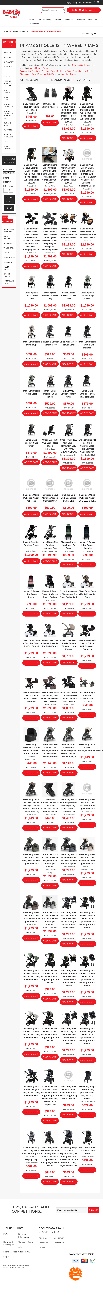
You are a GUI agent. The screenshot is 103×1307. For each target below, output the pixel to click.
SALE (6, 142)
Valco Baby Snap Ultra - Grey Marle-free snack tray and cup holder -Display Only (31, 1154)
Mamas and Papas (9, 282)
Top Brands (8, 220)
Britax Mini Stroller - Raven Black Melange (87, 345)
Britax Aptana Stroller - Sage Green (87, 296)
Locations (92, 20)
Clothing (8, 67)
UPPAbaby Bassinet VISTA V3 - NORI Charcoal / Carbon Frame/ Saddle (31, 750)
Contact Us (34, 24)
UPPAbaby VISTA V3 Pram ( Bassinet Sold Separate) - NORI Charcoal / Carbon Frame (69, 805)
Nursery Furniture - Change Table (9, 114)
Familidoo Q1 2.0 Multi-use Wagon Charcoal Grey (50, 498)
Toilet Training (8, 147)
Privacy (42, 1247)
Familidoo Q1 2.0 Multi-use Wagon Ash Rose (31, 498)
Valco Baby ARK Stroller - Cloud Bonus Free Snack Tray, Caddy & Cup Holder (50, 1034)
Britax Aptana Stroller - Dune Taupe (31, 296)
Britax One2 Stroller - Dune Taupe (50, 394)
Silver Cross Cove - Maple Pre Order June (87, 594)
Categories (9, 44)
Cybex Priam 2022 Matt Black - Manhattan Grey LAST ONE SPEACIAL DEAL (68, 446)
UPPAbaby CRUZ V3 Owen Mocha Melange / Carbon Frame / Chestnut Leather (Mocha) (31, 805)
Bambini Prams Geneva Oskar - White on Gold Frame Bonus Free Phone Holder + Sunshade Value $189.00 (68, 174)
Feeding (7, 76)
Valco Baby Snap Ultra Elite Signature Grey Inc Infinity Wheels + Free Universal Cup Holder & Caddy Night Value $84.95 (69, 1157)
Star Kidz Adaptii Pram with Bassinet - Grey (87, 695)
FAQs (5, 1234)
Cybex (6, 253)
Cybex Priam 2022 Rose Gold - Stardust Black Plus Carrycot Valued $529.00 (87, 446)
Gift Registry (24, 1252)
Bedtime (7, 57)
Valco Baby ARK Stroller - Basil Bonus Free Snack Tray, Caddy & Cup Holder (50, 976)
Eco (5, 72)
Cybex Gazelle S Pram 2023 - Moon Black (49, 443)
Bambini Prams (7, 275)
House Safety (7, 91)
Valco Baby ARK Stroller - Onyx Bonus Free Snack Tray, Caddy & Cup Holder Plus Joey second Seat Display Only (50, 1096)
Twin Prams (52, 74)
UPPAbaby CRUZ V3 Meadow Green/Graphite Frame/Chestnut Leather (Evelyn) (69, 750)
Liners (63, 71)
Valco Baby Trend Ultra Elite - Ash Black (87, 1151)
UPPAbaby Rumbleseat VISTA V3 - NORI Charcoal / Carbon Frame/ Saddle (50, 805)
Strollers (82, 71)
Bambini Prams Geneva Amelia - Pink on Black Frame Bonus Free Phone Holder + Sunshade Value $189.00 (68, 113)
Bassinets (36, 71)
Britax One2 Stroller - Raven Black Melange (87, 394)
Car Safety (9, 62)
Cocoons (45, 71)
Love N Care (9, 257)
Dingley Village (78, 2)
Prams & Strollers (8, 136)
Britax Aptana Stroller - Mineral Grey (50, 296)
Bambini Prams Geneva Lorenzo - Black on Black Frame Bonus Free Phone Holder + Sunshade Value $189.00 (87, 113)
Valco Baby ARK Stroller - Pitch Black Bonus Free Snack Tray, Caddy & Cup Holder (68, 1093)
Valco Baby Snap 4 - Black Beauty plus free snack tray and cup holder (87, 1093)
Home (31, 20)
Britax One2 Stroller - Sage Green (31, 443)
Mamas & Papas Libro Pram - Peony (31, 594)
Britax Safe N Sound (9, 230)
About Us (69, 20)
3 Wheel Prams (35, 68)
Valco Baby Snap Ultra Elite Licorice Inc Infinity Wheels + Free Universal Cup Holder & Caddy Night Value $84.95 (50, 1157)
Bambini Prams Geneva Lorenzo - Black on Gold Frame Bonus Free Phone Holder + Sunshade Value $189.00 (31, 174)
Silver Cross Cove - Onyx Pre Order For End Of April (31, 643)
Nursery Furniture (8, 105)
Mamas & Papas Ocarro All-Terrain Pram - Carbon (50, 594)
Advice (21, 1247)
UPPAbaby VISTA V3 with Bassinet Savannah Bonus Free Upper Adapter (50, 918)
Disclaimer (58, 1238)
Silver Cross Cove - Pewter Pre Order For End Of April (50, 643)
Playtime (8, 130)
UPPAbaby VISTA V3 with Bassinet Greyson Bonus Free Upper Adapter (50, 860)
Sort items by (87, 34)
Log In (6, 1256)
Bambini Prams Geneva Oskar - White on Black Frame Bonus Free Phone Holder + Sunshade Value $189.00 (50, 174)
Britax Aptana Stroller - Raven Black (68, 296)
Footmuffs (55, 71)
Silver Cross (6, 268)
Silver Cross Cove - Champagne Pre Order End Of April (68, 594)
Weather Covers (69, 74)
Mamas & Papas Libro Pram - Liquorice (87, 545)
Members (80, 20)
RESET (9, 208)
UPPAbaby (8, 243)
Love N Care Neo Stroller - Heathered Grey (50, 545)
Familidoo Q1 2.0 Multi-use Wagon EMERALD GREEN (87, 498)
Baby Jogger (7, 237)
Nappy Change (7, 98)
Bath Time (8, 53)
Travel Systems (39, 74)
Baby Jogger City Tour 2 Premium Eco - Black (31, 107)
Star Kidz (8, 262)
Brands (58, 20)
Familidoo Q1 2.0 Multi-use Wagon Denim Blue (69, 498)
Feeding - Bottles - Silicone (8, 83)
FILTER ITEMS (9, 199)
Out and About (7, 124)
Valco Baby (9, 248)
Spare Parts (72, 71)
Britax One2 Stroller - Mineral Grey (68, 394)
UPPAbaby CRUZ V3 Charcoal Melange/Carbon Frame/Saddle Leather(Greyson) (50, 750)
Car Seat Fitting (45, 20)
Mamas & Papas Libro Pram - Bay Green (69, 545)
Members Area (10, 1252)
